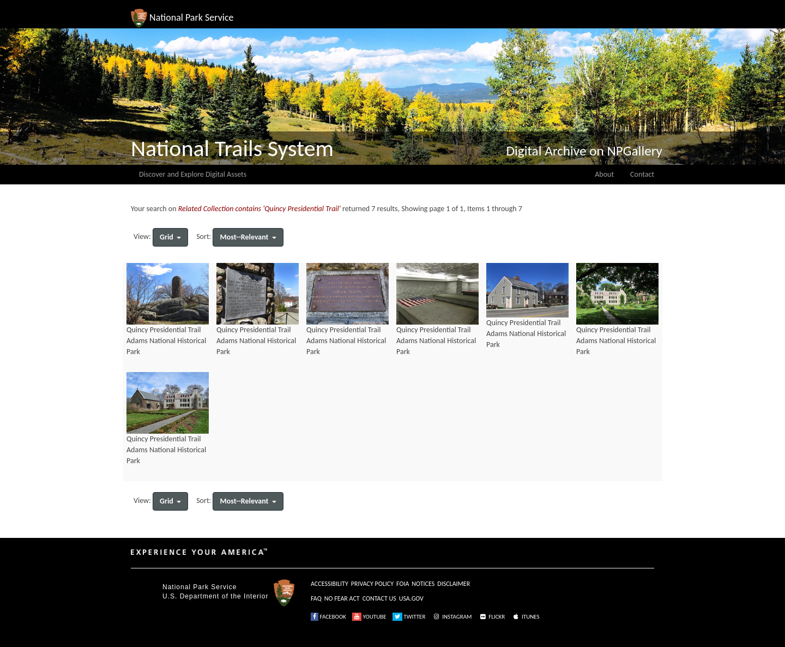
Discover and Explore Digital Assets (192, 174)
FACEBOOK (328, 616)
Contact (642, 174)
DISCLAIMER (453, 584)
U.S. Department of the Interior (215, 596)
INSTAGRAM (452, 616)
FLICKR (491, 616)
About (604, 174)
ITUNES (525, 616)
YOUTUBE (369, 616)
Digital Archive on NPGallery (584, 150)
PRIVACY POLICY (372, 584)
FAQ (316, 598)
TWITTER (409, 616)
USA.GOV (411, 598)
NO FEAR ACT (342, 598)
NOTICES (423, 584)
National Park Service (199, 587)
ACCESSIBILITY (329, 584)
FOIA (402, 584)
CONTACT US (379, 598)
